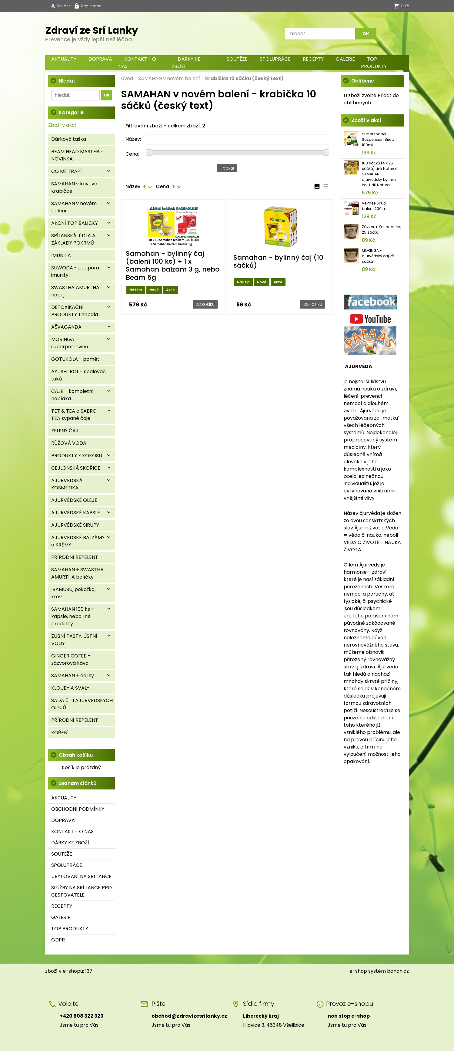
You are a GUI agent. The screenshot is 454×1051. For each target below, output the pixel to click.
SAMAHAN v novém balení (169, 78)
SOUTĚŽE (237, 59)
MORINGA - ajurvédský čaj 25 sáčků (378, 256)
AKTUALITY (63, 59)
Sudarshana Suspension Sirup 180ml (378, 139)
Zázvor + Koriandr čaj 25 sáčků (381, 229)
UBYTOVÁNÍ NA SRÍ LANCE (81, 876)
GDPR (58, 939)
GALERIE (345, 59)
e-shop (358, 971)
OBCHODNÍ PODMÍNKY (77, 809)
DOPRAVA (100, 59)
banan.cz (398, 971)
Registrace (91, 5)
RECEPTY (313, 59)
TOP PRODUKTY (374, 63)
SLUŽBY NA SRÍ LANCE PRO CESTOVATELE (81, 891)
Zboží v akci (62, 125)
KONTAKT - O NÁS (137, 63)
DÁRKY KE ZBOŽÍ (186, 63)
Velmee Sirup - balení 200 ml (375, 206)
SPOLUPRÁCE (275, 59)
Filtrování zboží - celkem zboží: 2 (165, 125)
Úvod (127, 78)
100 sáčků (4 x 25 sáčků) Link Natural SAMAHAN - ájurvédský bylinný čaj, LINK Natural (379, 174)
